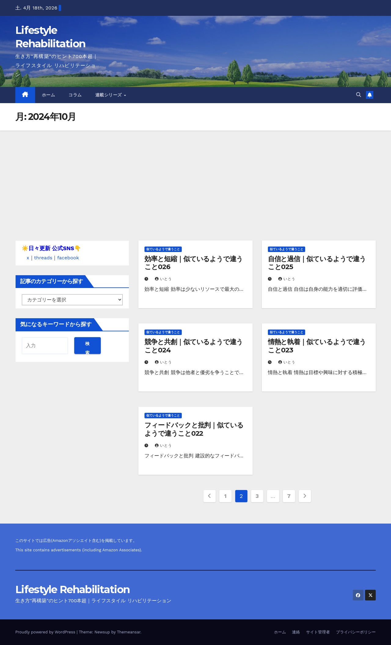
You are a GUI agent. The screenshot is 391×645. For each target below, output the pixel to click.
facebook (68, 258)
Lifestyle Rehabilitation (72, 589)
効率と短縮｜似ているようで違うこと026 (193, 263)
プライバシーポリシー (356, 632)
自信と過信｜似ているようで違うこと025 (317, 263)
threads (43, 258)
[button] (358, 95)
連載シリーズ (109, 95)
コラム (75, 95)
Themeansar (129, 632)
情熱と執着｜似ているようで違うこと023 (317, 346)
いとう (163, 279)
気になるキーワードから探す (56, 324)
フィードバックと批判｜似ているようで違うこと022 (193, 429)
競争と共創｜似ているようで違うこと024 (193, 346)
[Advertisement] (195, 176)
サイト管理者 (318, 632)
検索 (87, 347)
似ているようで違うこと (163, 249)
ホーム (48, 95)
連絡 (296, 632)
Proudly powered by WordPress (46, 632)
